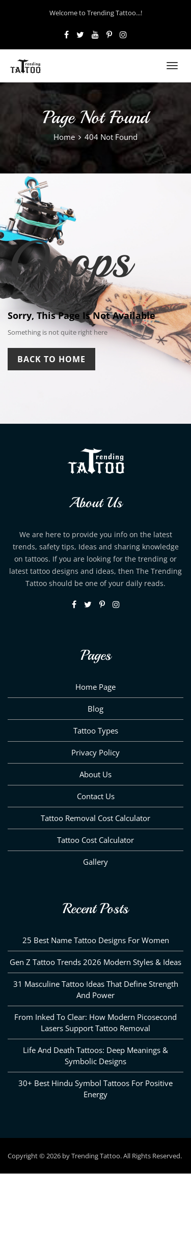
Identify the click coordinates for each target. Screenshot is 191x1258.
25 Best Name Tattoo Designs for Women (95, 940)
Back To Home (51, 359)
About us (95, 774)
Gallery (95, 862)
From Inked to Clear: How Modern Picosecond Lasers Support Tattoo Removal (95, 1022)
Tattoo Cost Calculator (95, 840)
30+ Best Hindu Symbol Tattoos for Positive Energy (95, 1088)
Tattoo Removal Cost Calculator (95, 818)
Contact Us (96, 796)
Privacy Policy (95, 752)
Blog (95, 709)
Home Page (95, 687)
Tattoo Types (95, 730)
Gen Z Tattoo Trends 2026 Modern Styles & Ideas (95, 962)
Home (64, 137)
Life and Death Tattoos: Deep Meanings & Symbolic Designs (95, 1055)
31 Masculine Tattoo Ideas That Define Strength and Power (95, 989)
